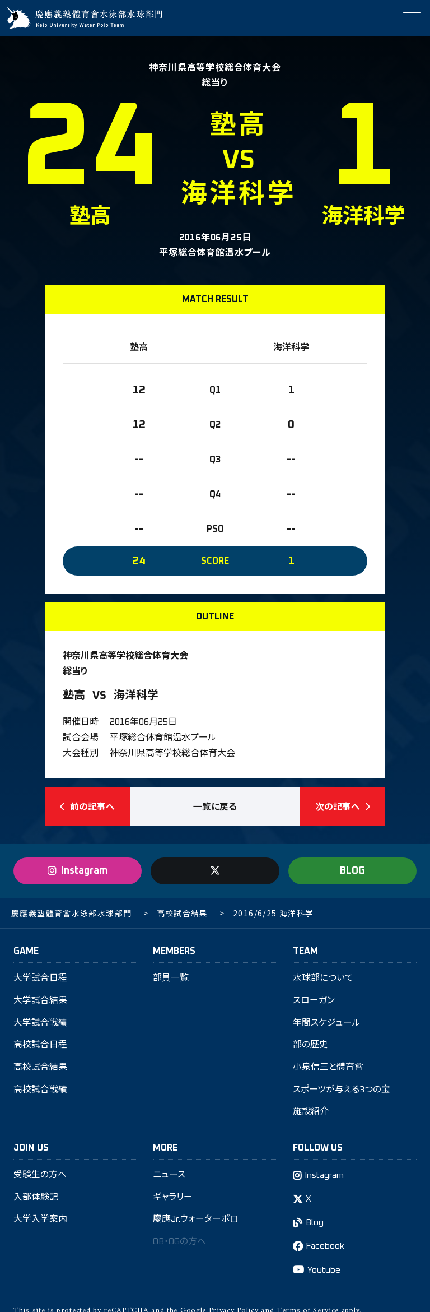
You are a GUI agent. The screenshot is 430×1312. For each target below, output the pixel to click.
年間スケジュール (327, 1024)
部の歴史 (310, 1046)
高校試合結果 (40, 1069)
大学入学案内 (40, 1222)
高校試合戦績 (40, 1091)
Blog (315, 1225)
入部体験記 (35, 1199)
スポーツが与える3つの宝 (341, 1091)
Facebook (326, 1249)
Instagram (325, 1178)
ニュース (169, 1177)
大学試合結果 (40, 1002)
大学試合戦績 (40, 1024)
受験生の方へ (40, 1177)
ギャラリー (173, 1199)
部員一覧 (171, 979)
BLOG (352, 872)
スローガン (314, 1002)
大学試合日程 (40, 979)
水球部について (323, 979)
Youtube (324, 1273)
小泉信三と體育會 (328, 1069)
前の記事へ (87, 807)
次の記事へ (342, 807)
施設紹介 (311, 1114)
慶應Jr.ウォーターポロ (196, 1222)
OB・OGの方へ (180, 1244)
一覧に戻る (215, 807)
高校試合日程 (40, 1046)
